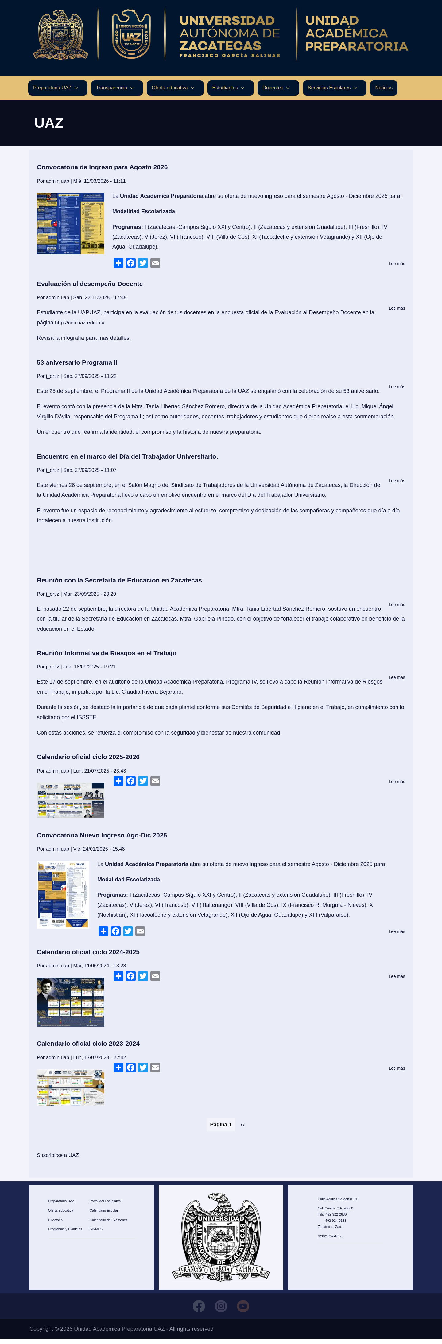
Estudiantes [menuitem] (225, 91)
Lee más (397, 268)
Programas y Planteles (65, 1233)
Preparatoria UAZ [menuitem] (52, 91)
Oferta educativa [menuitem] (170, 91)
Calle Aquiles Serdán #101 (338, 1203)
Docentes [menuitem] (272, 91)
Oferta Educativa (60, 1214)
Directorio (55, 1223)
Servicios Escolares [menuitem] (329, 91)
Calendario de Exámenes (109, 1223)
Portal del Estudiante (105, 1204)
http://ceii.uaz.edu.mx (81, 326)
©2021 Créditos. (330, 1240)
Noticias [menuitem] (384, 91)
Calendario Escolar (104, 1214)
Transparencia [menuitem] (111, 91)
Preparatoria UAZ (61, 1204)
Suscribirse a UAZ (59, 1159)
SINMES (96, 1233)
